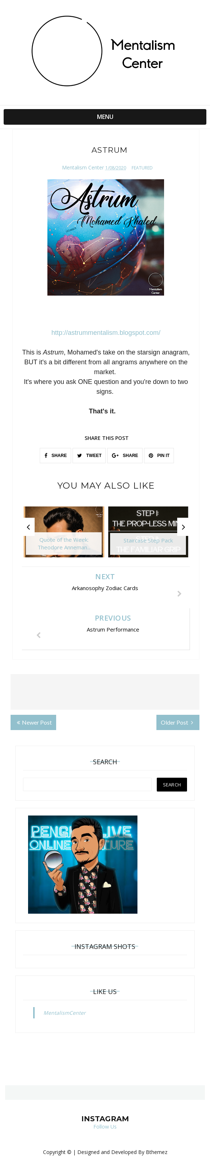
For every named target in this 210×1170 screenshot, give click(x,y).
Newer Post (34, 722)
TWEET (89, 455)
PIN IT (159, 455)
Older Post (177, 722)
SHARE (55, 455)
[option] (64, 535)
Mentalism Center (83, 167)
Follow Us (105, 1126)
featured (142, 168)
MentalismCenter (64, 1012)
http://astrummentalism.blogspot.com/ (105, 332)
